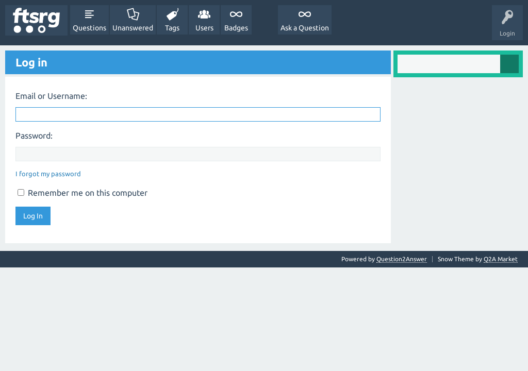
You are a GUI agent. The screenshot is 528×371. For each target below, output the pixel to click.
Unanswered (132, 28)
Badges (236, 28)
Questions (89, 28)
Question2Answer (401, 259)
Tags (172, 28)
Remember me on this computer (82, 192)
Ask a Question (304, 28)
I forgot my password (48, 173)
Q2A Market (501, 259)
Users (204, 28)
